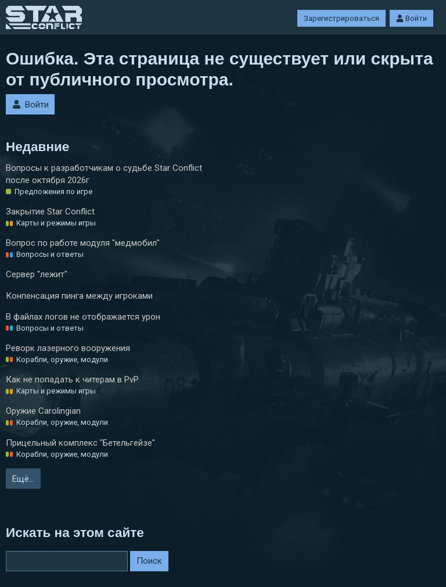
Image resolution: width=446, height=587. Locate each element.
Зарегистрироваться (341, 18)
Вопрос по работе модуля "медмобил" (83, 243)
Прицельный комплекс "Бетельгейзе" (80, 443)
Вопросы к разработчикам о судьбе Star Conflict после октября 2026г (104, 174)
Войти (411, 18)
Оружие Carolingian (43, 411)
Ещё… (23, 479)
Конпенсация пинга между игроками (79, 296)
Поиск (149, 561)
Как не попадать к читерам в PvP (72, 379)
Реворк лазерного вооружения (68, 348)
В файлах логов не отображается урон (83, 317)
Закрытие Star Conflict (50, 211)
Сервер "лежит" (36, 274)
